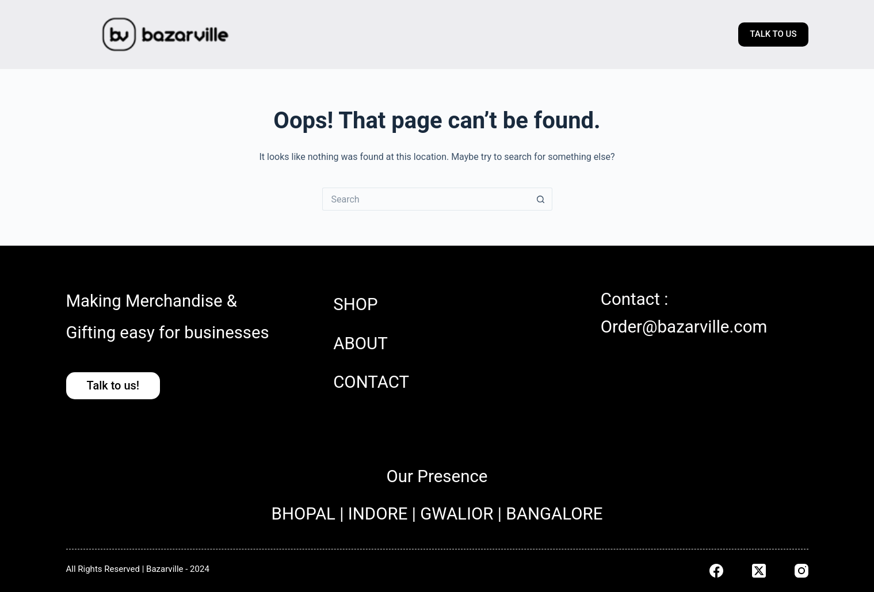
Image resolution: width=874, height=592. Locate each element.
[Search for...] (425, 199)
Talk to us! (113, 385)
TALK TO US (773, 34)
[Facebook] (716, 571)
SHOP (355, 304)
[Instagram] (801, 571)
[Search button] (540, 199)
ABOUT (360, 343)
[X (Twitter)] (759, 571)
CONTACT (371, 382)
